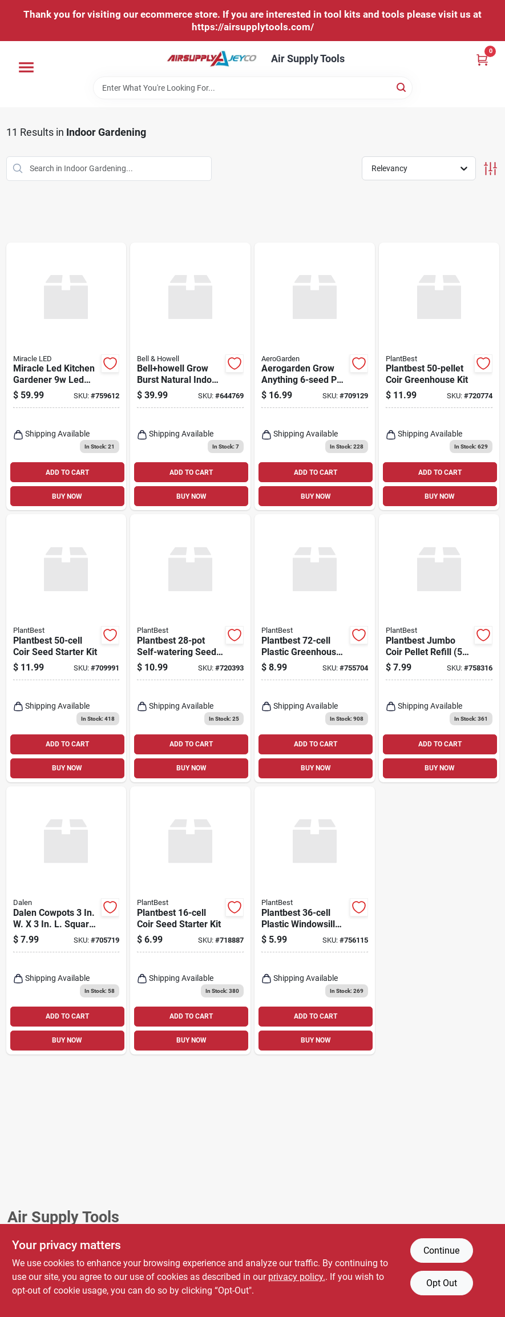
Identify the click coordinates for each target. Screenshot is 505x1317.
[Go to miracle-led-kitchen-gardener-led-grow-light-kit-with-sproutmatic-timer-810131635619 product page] (66, 377)
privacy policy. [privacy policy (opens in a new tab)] (296, 1276)
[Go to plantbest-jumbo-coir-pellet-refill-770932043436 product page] (439, 648)
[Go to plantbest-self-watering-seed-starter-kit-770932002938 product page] (190, 648)
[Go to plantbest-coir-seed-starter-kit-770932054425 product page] (66, 648)
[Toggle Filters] (490, 168)
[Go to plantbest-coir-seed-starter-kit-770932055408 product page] (190, 920)
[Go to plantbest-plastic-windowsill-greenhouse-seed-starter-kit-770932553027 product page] (314, 920)
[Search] (402, 87)
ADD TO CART (67, 472)
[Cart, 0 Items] (482, 60)
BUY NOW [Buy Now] (67, 496)
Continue (441, 1250)
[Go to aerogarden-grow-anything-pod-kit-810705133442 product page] (314, 377)
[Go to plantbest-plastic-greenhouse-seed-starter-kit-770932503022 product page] (314, 648)
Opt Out (441, 1283)
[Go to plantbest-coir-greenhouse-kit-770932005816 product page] (439, 377)
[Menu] (26, 67)
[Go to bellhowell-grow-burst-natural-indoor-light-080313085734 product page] (190, 377)
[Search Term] (253, 87)
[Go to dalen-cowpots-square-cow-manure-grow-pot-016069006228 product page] (66, 920)
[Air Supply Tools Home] (211, 58)
